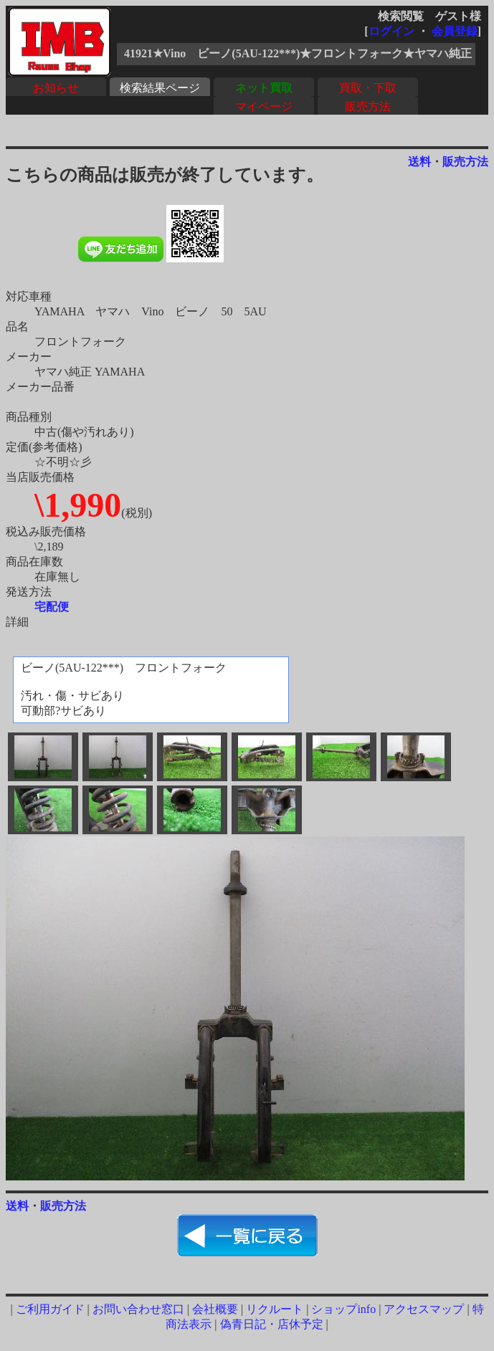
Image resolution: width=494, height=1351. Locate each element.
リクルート (274, 1309)
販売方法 (368, 106)
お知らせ (56, 88)
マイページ (264, 106)
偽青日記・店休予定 (271, 1324)
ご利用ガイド (50, 1309)
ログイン (391, 31)
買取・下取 (367, 88)
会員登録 (455, 31)
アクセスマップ (424, 1309)
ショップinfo (343, 1309)
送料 (419, 162)
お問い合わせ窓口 (138, 1309)
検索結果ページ (160, 88)
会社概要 (215, 1309)
